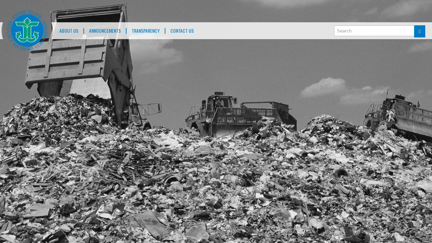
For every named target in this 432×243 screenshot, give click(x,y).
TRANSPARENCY (146, 31)
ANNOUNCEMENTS (105, 31)
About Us (68, 31)
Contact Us (182, 31)
